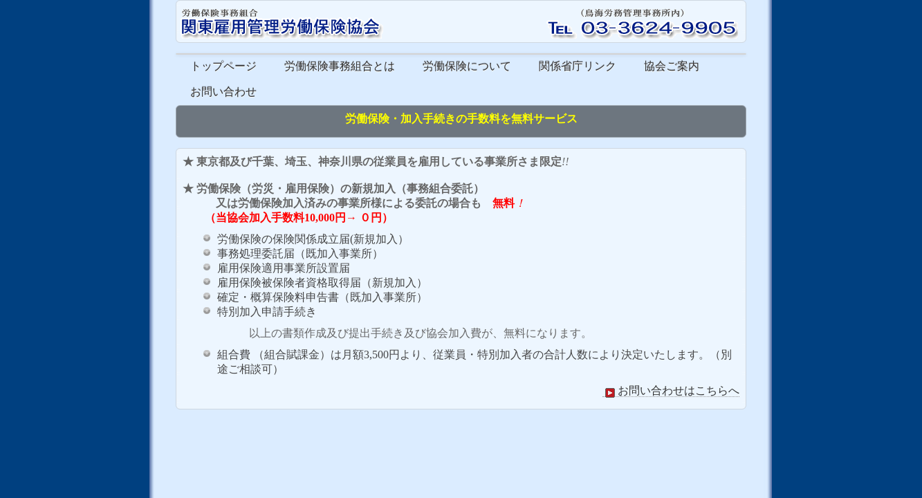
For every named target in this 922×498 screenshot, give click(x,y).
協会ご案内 (671, 66)
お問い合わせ (223, 92)
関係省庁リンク (577, 66)
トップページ (223, 66)
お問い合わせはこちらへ (670, 391)
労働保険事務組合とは (339, 66)
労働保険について (467, 66)
